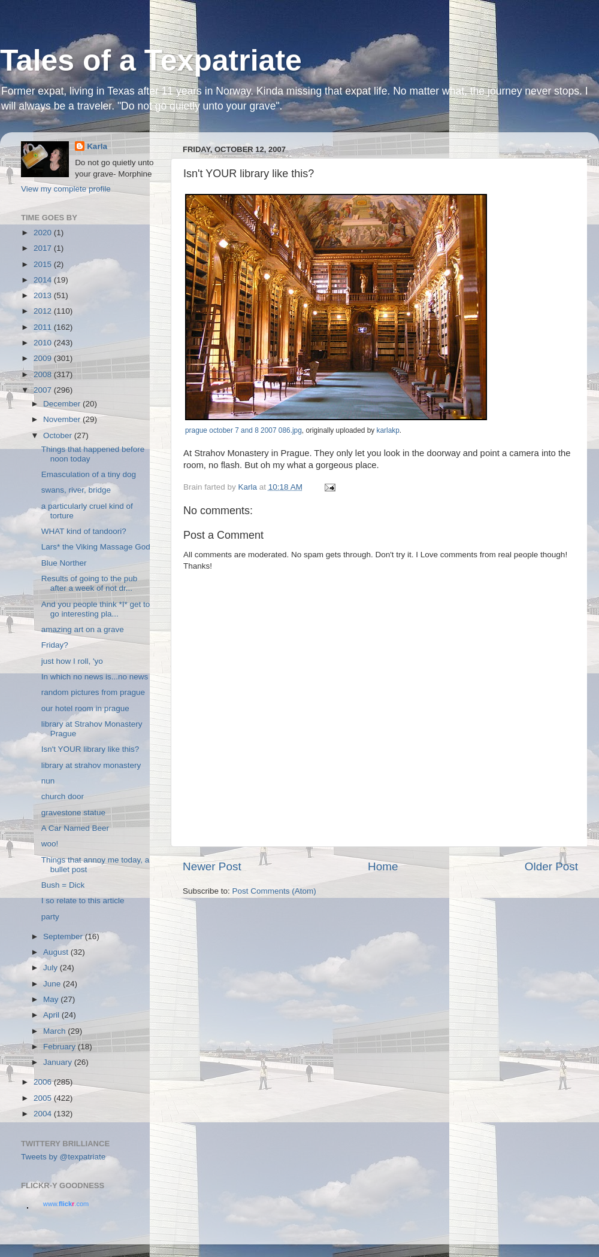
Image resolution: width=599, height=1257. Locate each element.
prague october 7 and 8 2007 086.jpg (243, 430)
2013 (44, 295)
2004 (44, 1113)
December (63, 403)
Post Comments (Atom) (274, 890)
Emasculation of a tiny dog (88, 474)
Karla (97, 146)
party (50, 916)
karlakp (388, 430)
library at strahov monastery (91, 765)
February (60, 1046)
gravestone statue (73, 812)
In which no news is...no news (95, 676)
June (53, 983)
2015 (44, 264)
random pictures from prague (93, 692)
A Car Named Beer (75, 828)
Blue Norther (64, 562)
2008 (44, 374)
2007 (44, 389)
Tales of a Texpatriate (151, 60)
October (58, 435)
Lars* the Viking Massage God (95, 546)
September (64, 936)
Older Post (551, 866)
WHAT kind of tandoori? (83, 531)
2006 (44, 1081)
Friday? (54, 644)
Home (383, 866)
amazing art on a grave (82, 629)
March (55, 1031)
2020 (44, 232)
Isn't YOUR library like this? (90, 749)
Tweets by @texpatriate (63, 1156)
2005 (44, 1098)
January (58, 1062)
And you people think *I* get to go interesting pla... (95, 609)
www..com (66, 1203)
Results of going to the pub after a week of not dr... (89, 583)
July (51, 967)
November (63, 419)
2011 (44, 327)
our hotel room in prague (85, 708)
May (51, 999)
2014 (44, 279)
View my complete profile (66, 188)
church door (62, 796)
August (57, 952)
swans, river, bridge (76, 489)
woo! (50, 843)
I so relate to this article (83, 900)
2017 (44, 248)
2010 (44, 342)
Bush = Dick (62, 884)
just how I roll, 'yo (72, 661)
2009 (44, 358)
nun (48, 780)
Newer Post (212, 866)
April (52, 1014)
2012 (44, 310)
